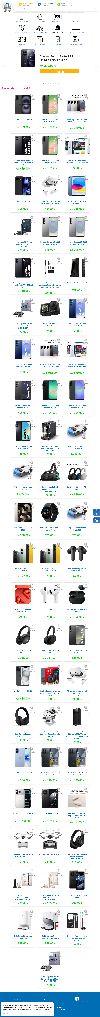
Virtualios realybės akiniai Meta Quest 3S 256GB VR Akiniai (77, 693)
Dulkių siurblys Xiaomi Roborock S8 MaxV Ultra (50, 937)
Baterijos (76, 21)
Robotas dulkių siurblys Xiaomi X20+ (23, 937)
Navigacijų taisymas (40, 33)
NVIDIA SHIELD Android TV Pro (77, 284)
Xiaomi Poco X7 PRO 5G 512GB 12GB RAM (50, 570)
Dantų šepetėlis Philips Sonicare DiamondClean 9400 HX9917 (23, 326)
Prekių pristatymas (28, 3)
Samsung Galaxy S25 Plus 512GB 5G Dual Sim (23, 365)
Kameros (22, 44)
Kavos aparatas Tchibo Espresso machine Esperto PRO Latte (50, 448)
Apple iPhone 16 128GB (23, 120)
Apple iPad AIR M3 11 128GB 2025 (23, 529)
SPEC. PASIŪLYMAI (57, 33)
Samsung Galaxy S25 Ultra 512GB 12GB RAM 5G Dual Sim (50, 366)
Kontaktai (63, 3)
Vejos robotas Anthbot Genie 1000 (23, 488)
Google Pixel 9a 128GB (23, 201)
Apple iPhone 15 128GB (23, 691)
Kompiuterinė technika (76, 33)
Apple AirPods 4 (50, 609)
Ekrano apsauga (57, 44)
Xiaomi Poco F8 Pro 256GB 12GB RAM (77, 774)
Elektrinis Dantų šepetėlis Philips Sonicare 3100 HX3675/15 (77, 938)
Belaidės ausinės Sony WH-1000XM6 (77, 488)
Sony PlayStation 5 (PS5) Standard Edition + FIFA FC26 (77, 161)
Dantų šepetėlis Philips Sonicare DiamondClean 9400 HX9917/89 (50, 979)
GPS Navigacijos (57, 21)
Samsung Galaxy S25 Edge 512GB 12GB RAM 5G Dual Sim (23, 285)
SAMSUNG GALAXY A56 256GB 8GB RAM (50, 161)
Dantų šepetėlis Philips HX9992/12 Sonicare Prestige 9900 (23, 244)
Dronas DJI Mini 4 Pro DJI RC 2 (50, 854)
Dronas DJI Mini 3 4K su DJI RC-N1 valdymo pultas (23, 855)
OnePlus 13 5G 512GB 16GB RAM (77, 896)
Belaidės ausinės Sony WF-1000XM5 (77, 610)
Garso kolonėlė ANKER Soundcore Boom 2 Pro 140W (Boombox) (50, 489)
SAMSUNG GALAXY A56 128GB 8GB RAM (50, 121)
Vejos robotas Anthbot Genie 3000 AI (77, 447)
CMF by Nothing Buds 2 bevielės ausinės (77, 570)
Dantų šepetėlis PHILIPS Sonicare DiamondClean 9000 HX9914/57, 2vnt (23, 897)
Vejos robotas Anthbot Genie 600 (77, 529)
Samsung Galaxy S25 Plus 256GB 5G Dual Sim (77, 325)
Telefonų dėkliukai (39, 44)
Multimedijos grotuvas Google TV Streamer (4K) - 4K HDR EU (77, 815)
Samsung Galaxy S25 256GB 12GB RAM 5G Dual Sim (77, 243)
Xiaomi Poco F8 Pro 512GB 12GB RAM (50, 774)
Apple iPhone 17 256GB (23, 773)
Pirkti (60, 71)
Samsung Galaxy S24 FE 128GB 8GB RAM (23, 406)
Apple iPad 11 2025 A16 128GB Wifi (77, 202)
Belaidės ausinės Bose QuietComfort (23, 651)
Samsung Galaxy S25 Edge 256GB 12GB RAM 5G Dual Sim (23, 162)
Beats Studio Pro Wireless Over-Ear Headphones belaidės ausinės (77, 856)
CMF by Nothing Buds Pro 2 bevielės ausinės (23, 610)
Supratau (5, 1013)
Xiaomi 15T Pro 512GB (50, 813)
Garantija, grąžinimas (47, 3)
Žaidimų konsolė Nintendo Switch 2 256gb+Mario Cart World (50, 693)
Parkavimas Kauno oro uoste (82, 1006)
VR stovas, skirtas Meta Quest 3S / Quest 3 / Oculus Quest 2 (50, 734)
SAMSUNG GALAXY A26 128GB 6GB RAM (50, 406)
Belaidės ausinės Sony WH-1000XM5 (50, 651)
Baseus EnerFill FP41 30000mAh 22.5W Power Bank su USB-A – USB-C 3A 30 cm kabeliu (77, 735)
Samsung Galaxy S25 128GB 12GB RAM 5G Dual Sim (50, 243)
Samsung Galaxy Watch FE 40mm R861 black (50, 529)
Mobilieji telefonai (21, 21)
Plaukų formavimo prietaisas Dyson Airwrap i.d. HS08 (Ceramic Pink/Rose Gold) (50, 286)
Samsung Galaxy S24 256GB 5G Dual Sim (77, 651)
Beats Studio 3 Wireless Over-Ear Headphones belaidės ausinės (23, 734)
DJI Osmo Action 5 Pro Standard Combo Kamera (50, 325)
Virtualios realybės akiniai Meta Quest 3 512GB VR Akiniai (50, 203)
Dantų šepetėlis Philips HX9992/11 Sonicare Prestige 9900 (50, 897)
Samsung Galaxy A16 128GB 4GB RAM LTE (23, 447)
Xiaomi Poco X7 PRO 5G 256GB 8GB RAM (23, 570)
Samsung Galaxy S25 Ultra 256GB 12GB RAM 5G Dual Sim (77, 122)
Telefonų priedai (40, 21)
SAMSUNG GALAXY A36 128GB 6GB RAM (77, 406)
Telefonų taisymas (21, 33)
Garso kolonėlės (76, 44)
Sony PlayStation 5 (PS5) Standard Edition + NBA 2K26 (77, 366)
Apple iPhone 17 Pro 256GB (23, 813)
